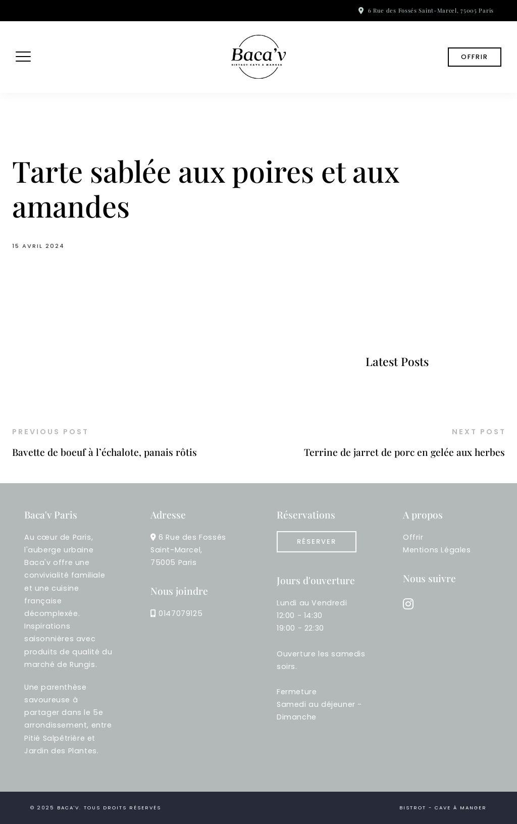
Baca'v (68, 807)
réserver (316, 541)
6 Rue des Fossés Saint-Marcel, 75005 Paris (431, 10)
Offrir (474, 57)
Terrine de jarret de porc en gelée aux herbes (404, 451)
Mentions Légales (437, 550)
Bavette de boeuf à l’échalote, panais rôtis (104, 451)
